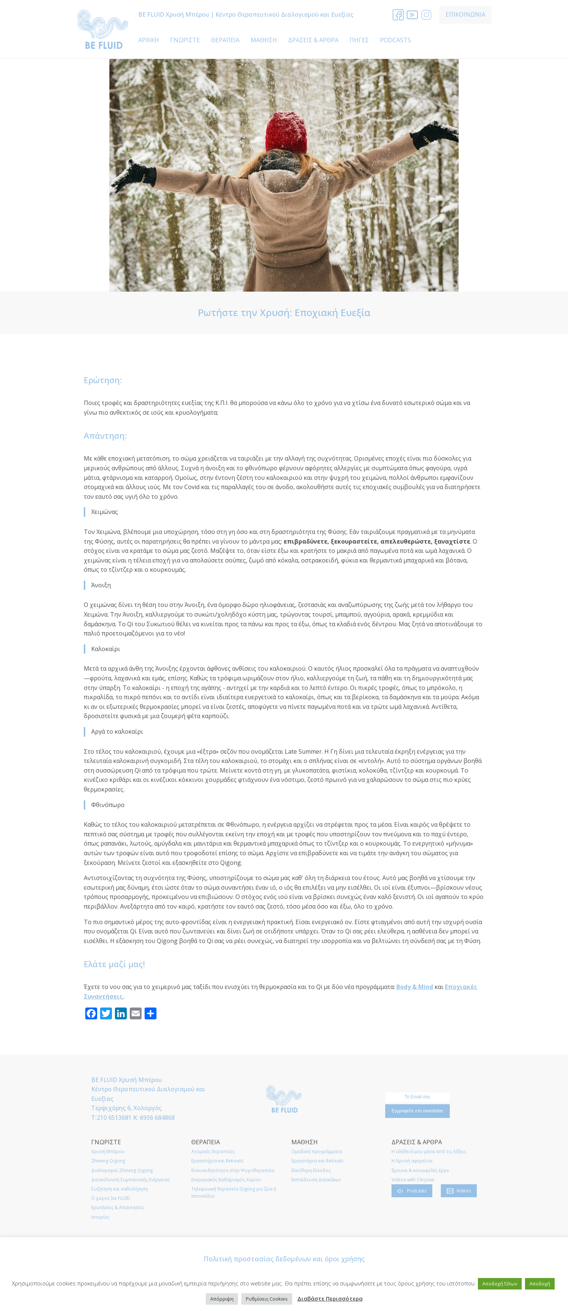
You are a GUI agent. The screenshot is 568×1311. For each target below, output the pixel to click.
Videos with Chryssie (413, 1179)
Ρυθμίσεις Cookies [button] (267, 1298)
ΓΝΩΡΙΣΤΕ (185, 40)
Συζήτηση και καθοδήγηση (119, 1189)
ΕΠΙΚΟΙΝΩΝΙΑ (465, 14)
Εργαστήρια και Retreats (217, 1161)
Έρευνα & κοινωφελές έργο (420, 1170)
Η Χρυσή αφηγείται (412, 1161)
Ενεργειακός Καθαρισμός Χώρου (226, 1179)
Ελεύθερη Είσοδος (311, 1170)
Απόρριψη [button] (222, 1298)
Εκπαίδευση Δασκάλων (316, 1179)
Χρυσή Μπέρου (108, 1151)
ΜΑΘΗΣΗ (264, 40)
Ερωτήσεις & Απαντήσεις (117, 1207)
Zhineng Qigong (108, 1161)
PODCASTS (395, 40)
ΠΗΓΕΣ (359, 40)
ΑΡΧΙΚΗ (148, 40)
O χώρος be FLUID (110, 1198)
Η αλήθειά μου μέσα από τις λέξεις (429, 1151)
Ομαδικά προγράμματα (316, 1151)
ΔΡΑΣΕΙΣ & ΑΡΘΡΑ (313, 40)
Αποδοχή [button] (539, 1283)
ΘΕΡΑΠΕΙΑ (225, 40)
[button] (412, 1190)
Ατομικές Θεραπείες (213, 1151)
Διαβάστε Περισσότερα (330, 1298)
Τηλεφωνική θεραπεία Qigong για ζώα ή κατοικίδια (233, 1192)
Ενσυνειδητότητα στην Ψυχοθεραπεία (232, 1170)
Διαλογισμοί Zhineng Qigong (122, 1170)
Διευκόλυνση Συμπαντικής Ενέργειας (130, 1179)
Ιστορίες (100, 1217)
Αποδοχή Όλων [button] (499, 1283)
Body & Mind (414, 987)
